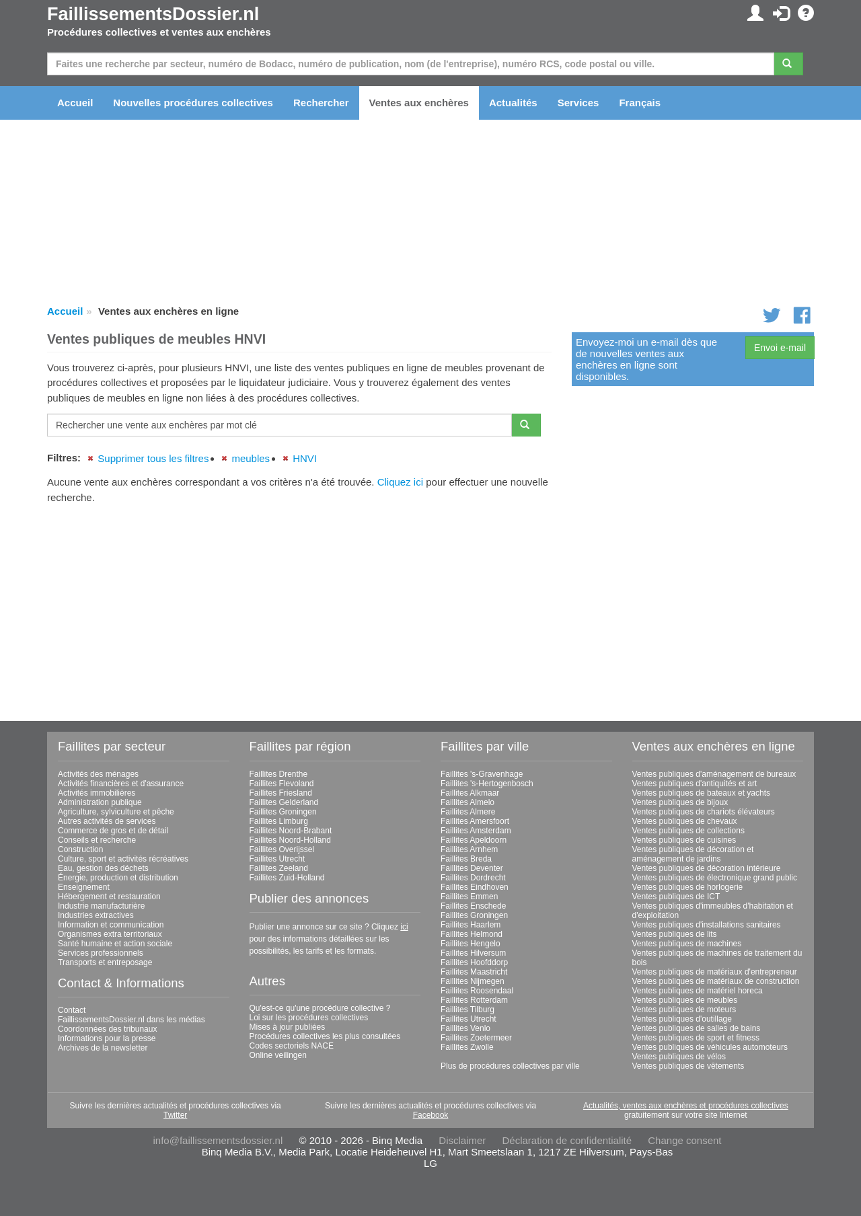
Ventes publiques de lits (674, 934)
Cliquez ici (400, 482)
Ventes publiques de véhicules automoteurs (710, 1047)
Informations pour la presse (106, 1038)
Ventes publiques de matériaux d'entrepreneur (714, 972)
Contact (71, 1010)
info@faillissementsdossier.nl (218, 1140)
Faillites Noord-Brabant (291, 830)
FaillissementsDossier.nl (153, 14)
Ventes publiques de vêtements (688, 1066)
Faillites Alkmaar (470, 793)
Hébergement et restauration (109, 896)
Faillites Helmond (471, 934)
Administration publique (100, 802)
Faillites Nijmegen (472, 981)
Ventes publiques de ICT (676, 896)
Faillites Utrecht (277, 859)
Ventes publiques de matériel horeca (697, 990)
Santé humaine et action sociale (115, 943)
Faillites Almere (468, 811)
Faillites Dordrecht (473, 877)
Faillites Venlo (465, 1028)
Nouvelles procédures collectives (193, 102)
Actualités (513, 102)
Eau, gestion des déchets (103, 868)
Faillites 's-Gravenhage (482, 774)
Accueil (75, 102)
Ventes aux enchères (419, 102)
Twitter (175, 1115)
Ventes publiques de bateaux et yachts (701, 793)
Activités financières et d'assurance (121, 783)
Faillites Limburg (279, 821)
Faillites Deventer (472, 868)
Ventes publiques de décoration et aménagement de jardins (693, 854)
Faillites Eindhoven (475, 887)
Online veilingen (278, 1055)
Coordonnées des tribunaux (107, 1029)
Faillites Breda (466, 859)
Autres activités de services (106, 821)
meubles (250, 458)
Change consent (684, 1140)
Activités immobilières (96, 793)
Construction (80, 849)
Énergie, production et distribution (118, 877)
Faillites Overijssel (282, 849)
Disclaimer (462, 1140)
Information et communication (110, 924)
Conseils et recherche (97, 840)
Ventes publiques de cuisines (684, 840)
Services (578, 102)
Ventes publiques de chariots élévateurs (703, 811)
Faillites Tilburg (467, 1009)
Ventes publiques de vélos (679, 1056)
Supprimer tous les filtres (153, 458)
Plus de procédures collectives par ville (510, 1066)
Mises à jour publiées (288, 1027)
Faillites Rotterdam (474, 1000)
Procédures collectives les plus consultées (325, 1036)
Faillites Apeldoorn (474, 840)
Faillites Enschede (473, 906)
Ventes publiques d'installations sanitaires (706, 924)
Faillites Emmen (469, 896)
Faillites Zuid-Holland (287, 877)
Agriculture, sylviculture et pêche (116, 811)
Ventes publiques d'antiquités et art (694, 783)
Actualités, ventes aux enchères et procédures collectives (685, 1105)
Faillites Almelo (467, 802)
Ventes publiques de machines (687, 943)
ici (404, 927)
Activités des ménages (98, 774)
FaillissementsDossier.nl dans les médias (131, 1019)
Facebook (431, 1115)
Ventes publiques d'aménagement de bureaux (714, 774)
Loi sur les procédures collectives (309, 1017)
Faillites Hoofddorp (474, 962)
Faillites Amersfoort (475, 821)
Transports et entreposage (105, 962)
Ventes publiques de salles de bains (696, 1028)
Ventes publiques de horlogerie (687, 887)
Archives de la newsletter (102, 1048)
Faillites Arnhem (469, 849)
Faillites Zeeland (279, 868)
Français (640, 102)
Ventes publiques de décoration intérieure (706, 868)
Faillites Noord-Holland (290, 840)
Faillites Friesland (281, 793)
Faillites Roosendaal (477, 990)
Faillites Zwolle (467, 1047)
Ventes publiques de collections (688, 830)
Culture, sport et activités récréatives (123, 859)
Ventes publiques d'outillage (682, 1019)
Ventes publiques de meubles (685, 1000)
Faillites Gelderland (284, 802)
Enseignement (84, 887)
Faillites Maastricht (474, 972)
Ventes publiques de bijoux (680, 802)
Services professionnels (100, 953)
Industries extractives (96, 915)
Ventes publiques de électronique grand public (715, 877)
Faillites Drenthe (279, 774)
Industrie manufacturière (101, 906)
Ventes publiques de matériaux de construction (716, 981)
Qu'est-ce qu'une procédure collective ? (320, 1008)
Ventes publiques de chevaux (684, 821)
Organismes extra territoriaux (110, 934)
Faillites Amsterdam (476, 830)
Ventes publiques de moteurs (684, 1009)
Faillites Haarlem (470, 924)
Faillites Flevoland (282, 783)
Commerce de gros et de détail (113, 830)
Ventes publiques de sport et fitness (695, 1037)
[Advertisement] (299, 607)
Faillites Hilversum (473, 953)
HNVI (305, 458)
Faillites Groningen (283, 811)
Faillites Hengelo (470, 943)
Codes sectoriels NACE (292, 1046)
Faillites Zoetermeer (476, 1037)
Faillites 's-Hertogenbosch (487, 783)
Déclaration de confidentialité (567, 1140)
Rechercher (321, 102)
